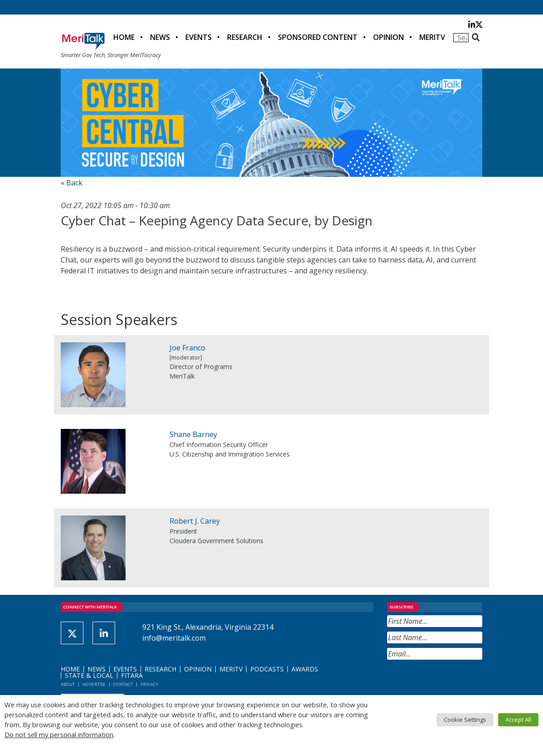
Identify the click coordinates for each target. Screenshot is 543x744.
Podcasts (267, 669)
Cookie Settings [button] (465, 719)
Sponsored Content (318, 37)
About (68, 684)
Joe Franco (187, 348)
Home (124, 37)
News (160, 37)
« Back (71, 183)
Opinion (388, 37)
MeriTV (432, 37)
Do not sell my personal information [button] (59, 734)
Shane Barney (193, 434)
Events (198, 37)
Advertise (94, 684)
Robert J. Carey (195, 521)
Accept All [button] (518, 719)
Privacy (149, 684)
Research (244, 37)
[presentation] (456, 682)
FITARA (132, 675)
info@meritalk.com (174, 638)
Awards (304, 669)
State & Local (89, 675)
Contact (123, 684)
